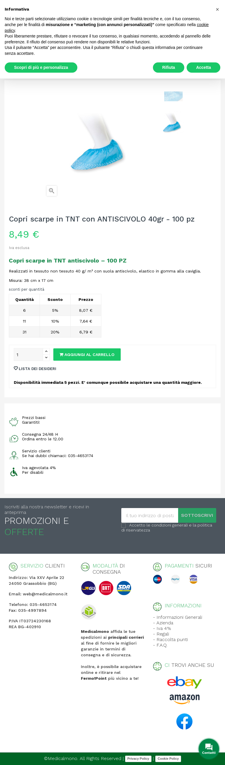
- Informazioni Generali (177, 617)
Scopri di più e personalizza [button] (41, 67)
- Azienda (163, 623)
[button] (217, 9)
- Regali (161, 634)
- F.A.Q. (160, 645)
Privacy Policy (138, 758)
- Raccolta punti (170, 639)
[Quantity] (28, 354)
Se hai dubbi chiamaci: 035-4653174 (57, 455)
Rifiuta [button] (168, 67)
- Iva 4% (162, 628)
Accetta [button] (203, 67)
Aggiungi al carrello (87, 354)
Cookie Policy (168, 758)
